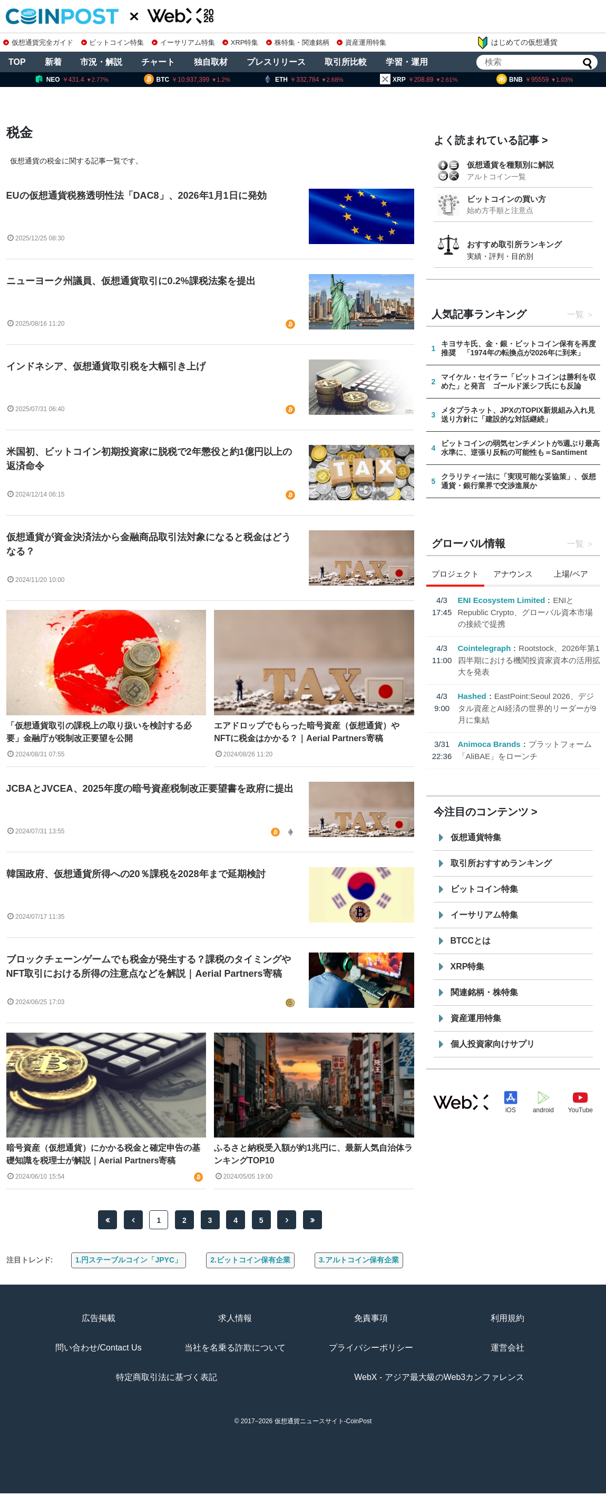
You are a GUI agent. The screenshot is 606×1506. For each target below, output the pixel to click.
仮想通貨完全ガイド (38, 42)
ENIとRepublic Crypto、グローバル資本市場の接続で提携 (525, 612)
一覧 (575, 314)
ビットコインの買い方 (506, 199)
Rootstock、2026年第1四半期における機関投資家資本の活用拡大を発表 (529, 660)
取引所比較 (346, 61)
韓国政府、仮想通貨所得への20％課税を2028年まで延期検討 (136, 874)
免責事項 (371, 1318)
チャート (158, 61)
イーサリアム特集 (183, 42)
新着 (53, 61)
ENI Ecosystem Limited (501, 600)
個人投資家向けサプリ (493, 1043)
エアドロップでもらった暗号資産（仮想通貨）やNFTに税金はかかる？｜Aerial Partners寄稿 (306, 732)
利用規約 (507, 1318)
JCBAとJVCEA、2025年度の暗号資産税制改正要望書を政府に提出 (150, 788)
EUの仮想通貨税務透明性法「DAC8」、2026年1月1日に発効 (136, 195)
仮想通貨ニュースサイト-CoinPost (323, 1421)
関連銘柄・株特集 (484, 992)
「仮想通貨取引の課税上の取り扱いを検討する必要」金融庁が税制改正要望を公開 (99, 732)
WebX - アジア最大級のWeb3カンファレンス (439, 1377)
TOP (17, 61)
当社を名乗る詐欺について (235, 1347)
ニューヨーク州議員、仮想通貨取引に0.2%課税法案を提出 (131, 281)
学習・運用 (407, 61)
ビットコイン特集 (112, 42)
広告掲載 (98, 1318)
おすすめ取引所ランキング (514, 244)
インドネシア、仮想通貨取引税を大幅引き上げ (106, 366)
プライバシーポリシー (371, 1347)
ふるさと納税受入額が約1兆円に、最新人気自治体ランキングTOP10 (313, 1154)
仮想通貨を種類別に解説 (510, 164)
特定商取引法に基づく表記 (166, 1377)
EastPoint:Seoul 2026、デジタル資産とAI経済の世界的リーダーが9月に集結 (527, 708)
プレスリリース (276, 61)
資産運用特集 (361, 42)
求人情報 (235, 1318)
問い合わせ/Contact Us (98, 1347)
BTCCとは (471, 940)
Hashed (472, 696)
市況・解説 (101, 61)
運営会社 (507, 1347)
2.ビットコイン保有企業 (250, 1260)
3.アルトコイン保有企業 (359, 1260)
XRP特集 (240, 42)
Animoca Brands (489, 744)
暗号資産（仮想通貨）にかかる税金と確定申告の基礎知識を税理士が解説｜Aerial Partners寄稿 (103, 1154)
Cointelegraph (484, 648)
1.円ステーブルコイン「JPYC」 (128, 1260)
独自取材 (211, 61)
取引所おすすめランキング (501, 863)
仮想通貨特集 (476, 837)
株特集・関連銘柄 (297, 42)
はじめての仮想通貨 (517, 42)
